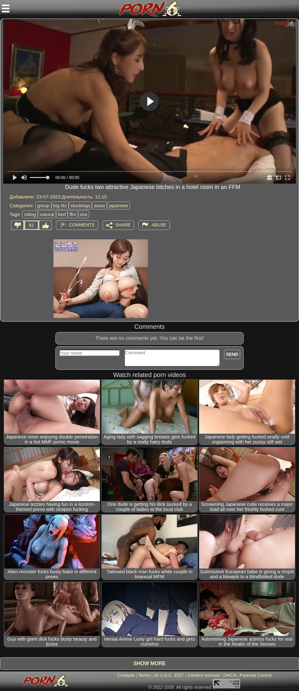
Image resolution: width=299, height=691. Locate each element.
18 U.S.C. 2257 (169, 675)
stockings (80, 205)
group (43, 205)
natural (47, 214)
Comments (82, 224)
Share (123, 224)
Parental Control (255, 675)
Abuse (158, 224)
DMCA (229, 675)
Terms (144, 675)
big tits (60, 205)
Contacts (125, 675)
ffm (73, 214)
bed (62, 214)
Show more (149, 663)
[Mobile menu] (6, 8)
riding (30, 214)
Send (232, 354)
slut (83, 214)
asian (99, 205)
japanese (118, 205)
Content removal (203, 675)
